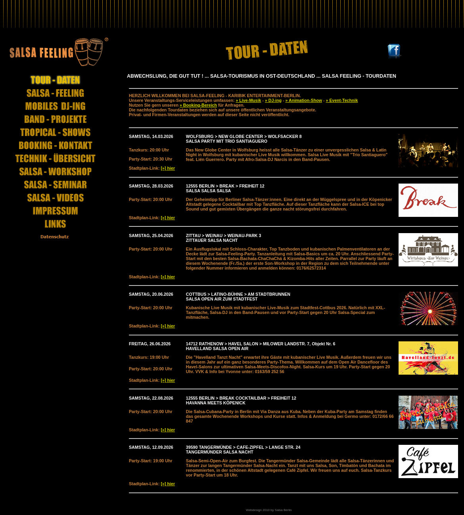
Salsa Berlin (283, 510)
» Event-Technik (342, 100)
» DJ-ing (273, 100)
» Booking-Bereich (198, 105)
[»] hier (168, 168)
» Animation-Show (303, 100)
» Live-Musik (248, 100)
